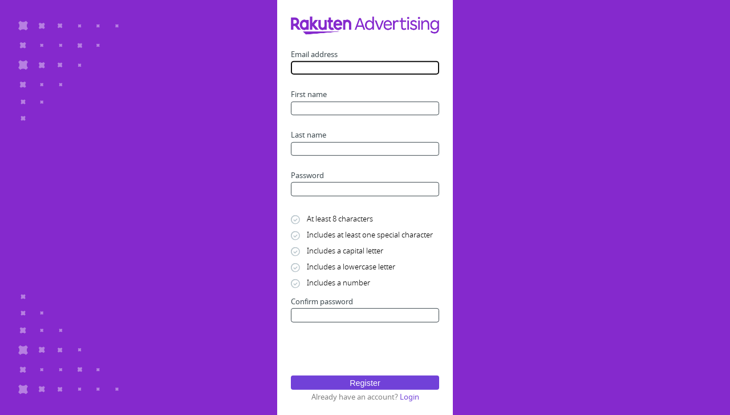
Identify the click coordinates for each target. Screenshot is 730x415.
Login (409, 396)
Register (365, 382)
